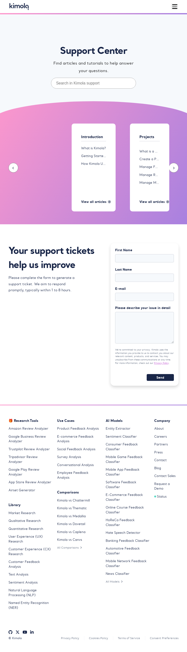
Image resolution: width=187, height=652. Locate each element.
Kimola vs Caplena (71, 534)
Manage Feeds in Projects (149, 167)
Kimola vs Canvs (69, 542)
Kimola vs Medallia (71, 518)
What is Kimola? (93, 148)
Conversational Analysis (75, 467)
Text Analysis (18, 576)
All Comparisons (70, 549)
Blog (157, 470)
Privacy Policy (161, 365)
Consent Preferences (163, 640)
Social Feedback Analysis (76, 451)
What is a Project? (149, 151)
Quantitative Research (25, 531)
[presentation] (13, 168)
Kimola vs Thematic (72, 510)
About (159, 430)
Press (158, 454)
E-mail (120, 290)
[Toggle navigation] (174, 6)
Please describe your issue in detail (142, 309)
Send (160, 379)
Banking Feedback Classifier (127, 543)
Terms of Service (127, 640)
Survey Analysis (69, 459)
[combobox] (93, 83)
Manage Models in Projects (149, 183)
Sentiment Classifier (121, 438)
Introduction (93, 137)
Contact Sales (165, 478)
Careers (160, 438)
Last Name (123, 270)
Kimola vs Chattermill (73, 502)
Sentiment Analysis (23, 584)
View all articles (93, 203)
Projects (147, 137)
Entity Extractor (118, 430)
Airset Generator (21, 492)
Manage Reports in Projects (149, 175)
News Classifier (117, 576)
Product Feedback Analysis (78, 430)
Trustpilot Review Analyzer (29, 451)
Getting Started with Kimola (93, 156)
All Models (115, 583)
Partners (161, 446)
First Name (123, 251)
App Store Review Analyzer (29, 484)
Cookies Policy (95, 640)
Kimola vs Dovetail (71, 526)
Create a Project (149, 159)
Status (160, 498)
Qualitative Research (24, 523)
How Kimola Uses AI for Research (93, 164)
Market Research (21, 515)
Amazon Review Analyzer (28, 430)
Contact (160, 462)
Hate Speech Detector (123, 535)
